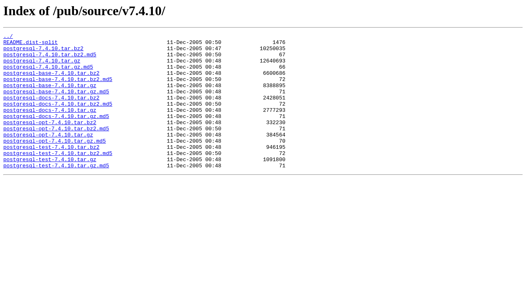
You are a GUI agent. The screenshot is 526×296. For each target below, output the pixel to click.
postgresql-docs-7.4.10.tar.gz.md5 (56, 133)
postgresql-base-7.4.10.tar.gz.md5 (56, 103)
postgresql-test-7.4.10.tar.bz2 (51, 170)
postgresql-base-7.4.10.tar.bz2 (51, 81)
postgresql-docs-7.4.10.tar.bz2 (51, 111)
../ (8, 37)
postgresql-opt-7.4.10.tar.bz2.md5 (56, 148)
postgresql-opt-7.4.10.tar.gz (48, 155)
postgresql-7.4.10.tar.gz (41, 66)
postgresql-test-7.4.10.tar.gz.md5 (56, 192)
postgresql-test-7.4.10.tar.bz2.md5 (57, 177)
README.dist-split (30, 44)
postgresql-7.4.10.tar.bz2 (43, 52)
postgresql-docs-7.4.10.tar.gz (49, 126)
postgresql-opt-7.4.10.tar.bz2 (49, 140)
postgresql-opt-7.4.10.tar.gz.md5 (54, 162)
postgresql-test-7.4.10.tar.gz (49, 185)
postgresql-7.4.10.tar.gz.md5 (48, 74)
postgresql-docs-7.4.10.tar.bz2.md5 (57, 118)
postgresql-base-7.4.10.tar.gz (49, 96)
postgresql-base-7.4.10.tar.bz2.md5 (57, 88)
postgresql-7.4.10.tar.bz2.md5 (49, 59)
